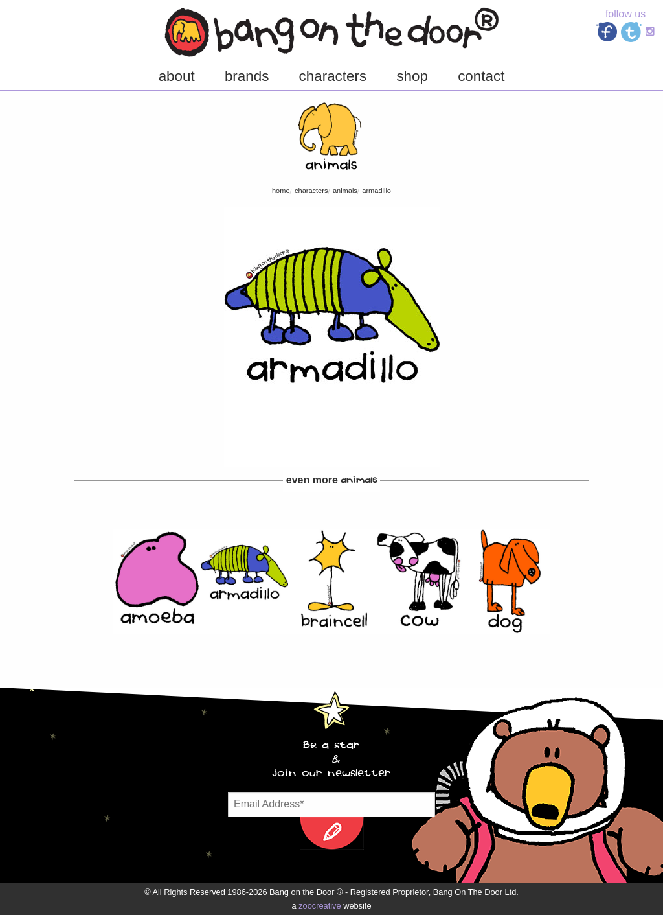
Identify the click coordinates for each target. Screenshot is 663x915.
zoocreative (319, 905)
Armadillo (376, 190)
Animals (345, 190)
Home (281, 190)
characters (311, 190)
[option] (157, 581)
